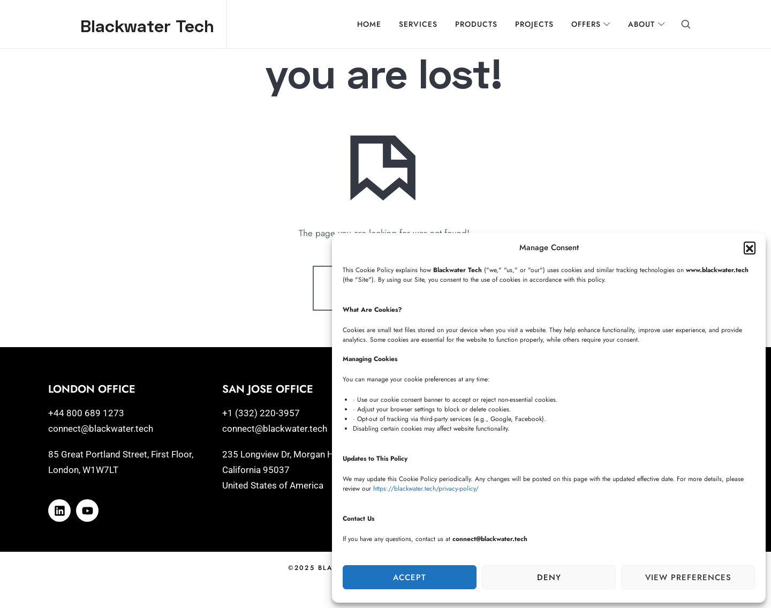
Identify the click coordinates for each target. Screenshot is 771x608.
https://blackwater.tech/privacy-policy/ (426, 488)
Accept (409, 577)
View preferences (688, 577)
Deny (549, 577)
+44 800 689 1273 (86, 426)
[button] (749, 247)
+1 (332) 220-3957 (261, 426)
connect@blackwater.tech (100, 441)
